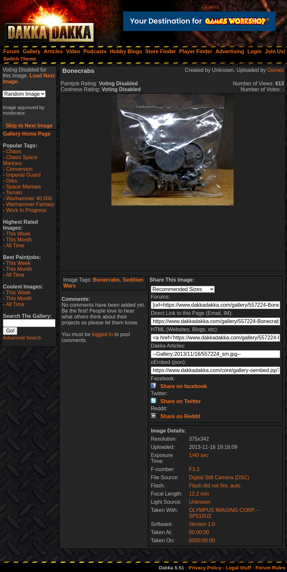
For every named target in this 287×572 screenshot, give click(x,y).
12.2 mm (199, 494)
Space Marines (23, 186)
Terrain (14, 192)
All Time (15, 245)
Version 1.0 (202, 524)
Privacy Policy (205, 567)
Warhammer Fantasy (30, 204)
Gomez (275, 70)
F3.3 (194, 469)
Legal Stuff (238, 567)
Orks (11, 181)
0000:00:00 (202, 540)
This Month (19, 239)
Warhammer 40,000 (29, 198)
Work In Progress (26, 210)
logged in (102, 334)
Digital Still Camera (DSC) (219, 477)
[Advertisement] (172, 238)
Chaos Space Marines (20, 160)
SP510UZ (200, 516)
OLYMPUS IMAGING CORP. (223, 510)
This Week (18, 234)
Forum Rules (270, 567)
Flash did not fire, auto (214, 485)
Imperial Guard (23, 175)
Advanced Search (22, 337)
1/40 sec (198, 455)
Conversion (19, 169)
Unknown (200, 502)
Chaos (13, 151)
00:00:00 (199, 532)
